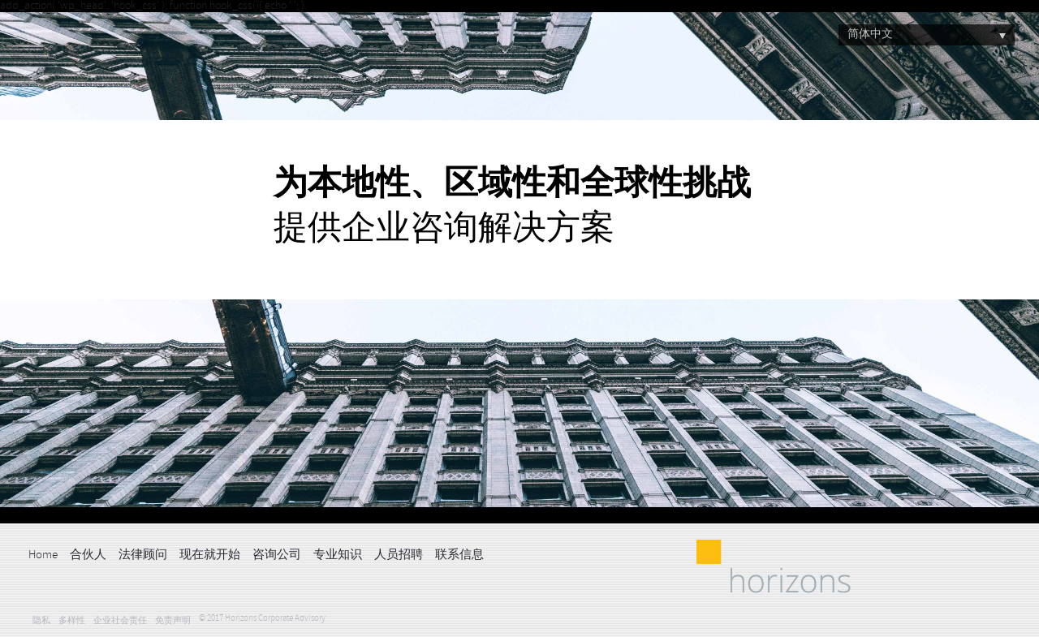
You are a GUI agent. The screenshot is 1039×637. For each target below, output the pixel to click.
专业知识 (337, 555)
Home (43, 555)
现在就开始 (209, 555)
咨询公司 (276, 555)
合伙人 (88, 555)
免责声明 (173, 621)
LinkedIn (504, 553)
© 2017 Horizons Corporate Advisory (262, 618)
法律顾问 (143, 555)
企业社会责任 (120, 621)
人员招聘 (398, 555)
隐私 (41, 621)
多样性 (71, 621)
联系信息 (459, 555)
